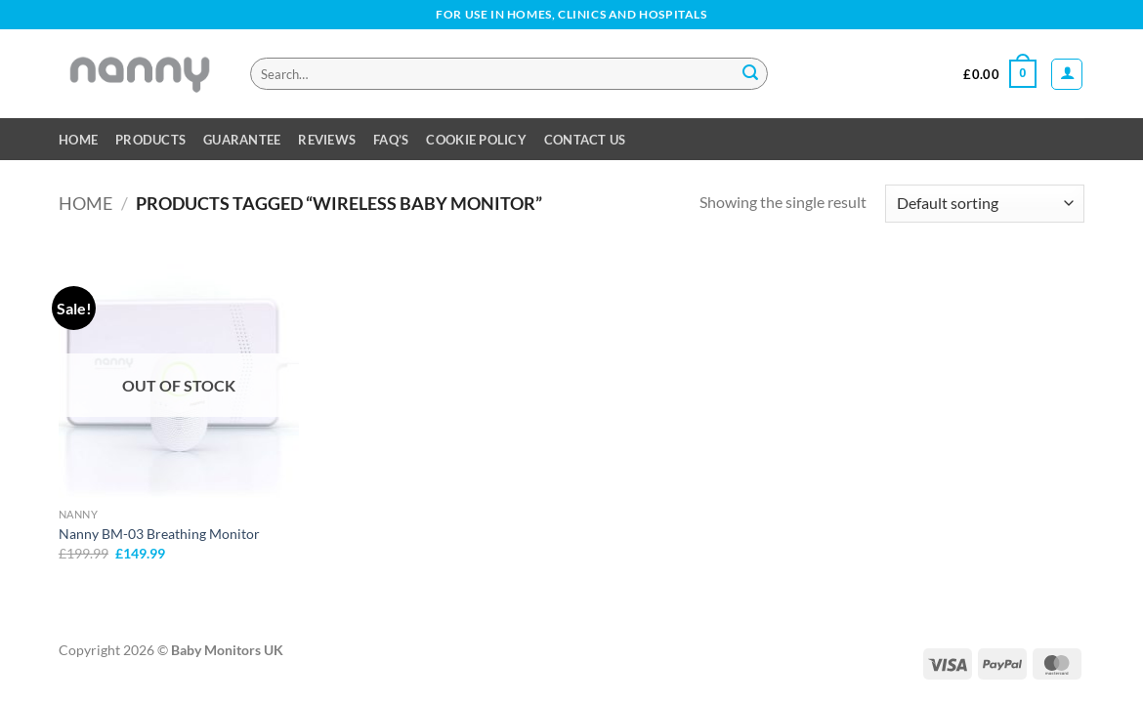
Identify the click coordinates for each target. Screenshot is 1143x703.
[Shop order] (984, 204)
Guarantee (241, 139)
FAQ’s (390, 139)
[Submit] (750, 74)
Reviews (327, 139)
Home (78, 139)
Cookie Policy (476, 139)
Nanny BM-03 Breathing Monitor (159, 533)
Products (150, 139)
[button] (999, 74)
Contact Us (585, 139)
